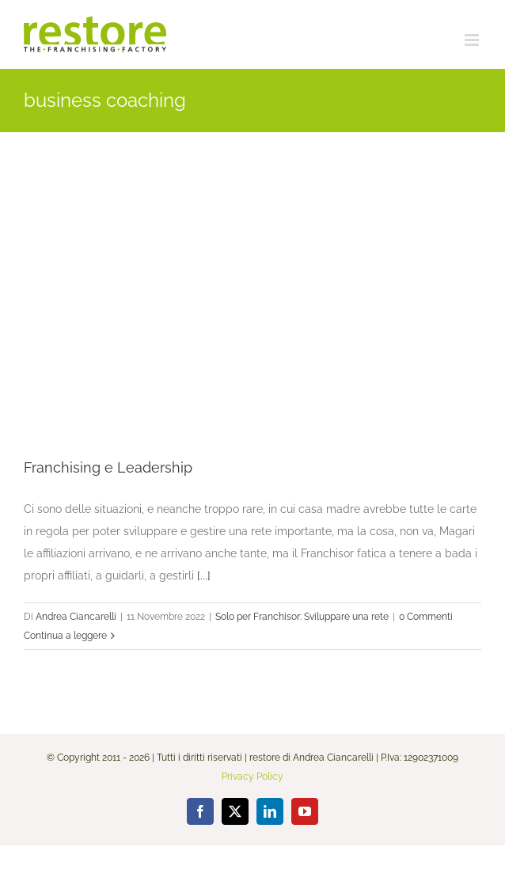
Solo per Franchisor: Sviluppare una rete (302, 616)
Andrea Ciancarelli (76, 616)
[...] (204, 575)
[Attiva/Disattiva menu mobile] (473, 40)
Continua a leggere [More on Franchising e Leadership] (65, 635)
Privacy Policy (252, 776)
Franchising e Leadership (108, 467)
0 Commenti (426, 616)
